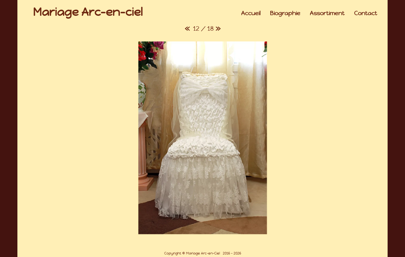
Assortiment (327, 13)
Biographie (285, 13)
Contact (365, 13)
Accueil (250, 13)
